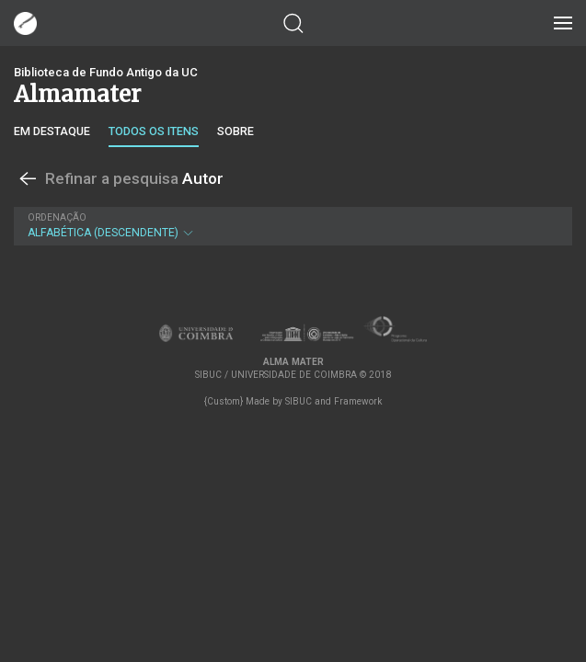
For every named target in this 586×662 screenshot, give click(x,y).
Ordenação (57, 217)
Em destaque (52, 131)
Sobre (235, 131)
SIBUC (298, 401)
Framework (358, 401)
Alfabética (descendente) (291, 225)
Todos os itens (154, 131)
